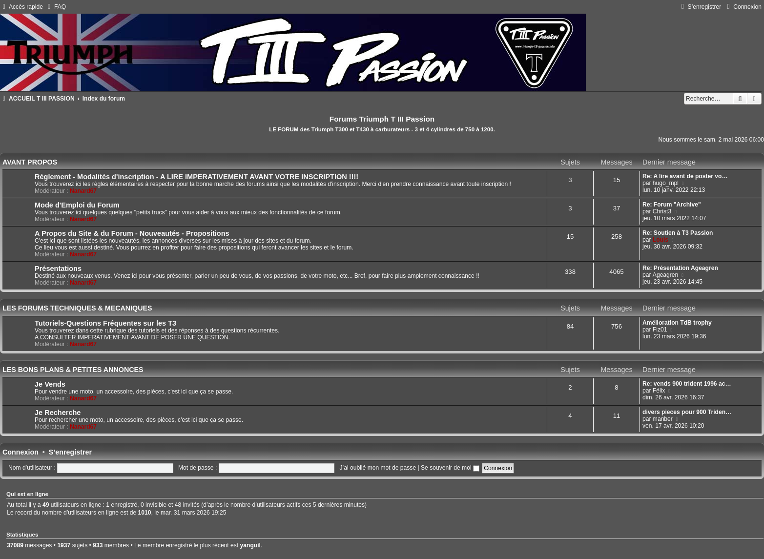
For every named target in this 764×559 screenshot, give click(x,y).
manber (663, 418)
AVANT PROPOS (29, 162)
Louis (660, 239)
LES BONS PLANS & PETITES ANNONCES (73, 369)
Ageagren (665, 274)
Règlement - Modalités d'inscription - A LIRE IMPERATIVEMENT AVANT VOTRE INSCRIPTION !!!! (196, 177)
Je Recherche (58, 412)
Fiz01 (660, 329)
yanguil (250, 545)
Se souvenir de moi (450, 467)
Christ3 (662, 211)
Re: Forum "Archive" (671, 204)
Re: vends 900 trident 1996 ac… (686, 383)
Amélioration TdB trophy (677, 322)
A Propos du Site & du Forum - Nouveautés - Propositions (132, 233)
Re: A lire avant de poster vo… (685, 176)
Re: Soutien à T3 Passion (677, 232)
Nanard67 (83, 190)
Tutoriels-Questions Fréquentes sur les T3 (105, 323)
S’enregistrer (70, 452)
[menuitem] (55, 6)
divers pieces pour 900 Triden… (686, 412)
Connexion (20, 452)
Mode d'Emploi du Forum (77, 205)
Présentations (58, 268)
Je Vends (50, 384)
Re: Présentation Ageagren (680, 268)
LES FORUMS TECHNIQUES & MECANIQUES (77, 308)
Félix (659, 390)
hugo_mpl (666, 183)
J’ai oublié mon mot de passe (378, 467)
